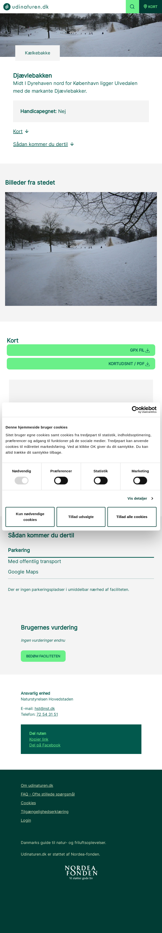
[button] (150, 6)
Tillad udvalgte (81, 517)
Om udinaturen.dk (37, 785)
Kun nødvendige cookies (30, 517)
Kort (21, 131)
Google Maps (23, 572)
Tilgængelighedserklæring (45, 811)
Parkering (19, 550)
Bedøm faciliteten (43, 656)
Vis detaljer (137, 498)
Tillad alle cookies (131, 517)
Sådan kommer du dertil (44, 144)
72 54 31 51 (47, 714)
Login (26, 820)
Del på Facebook (45, 745)
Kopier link (38, 739)
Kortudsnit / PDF (129, 363)
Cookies (28, 802)
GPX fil (140, 350)
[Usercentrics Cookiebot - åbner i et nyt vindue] (135, 409)
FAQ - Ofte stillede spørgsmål (48, 794)
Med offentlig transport (34, 561)
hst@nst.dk (45, 708)
